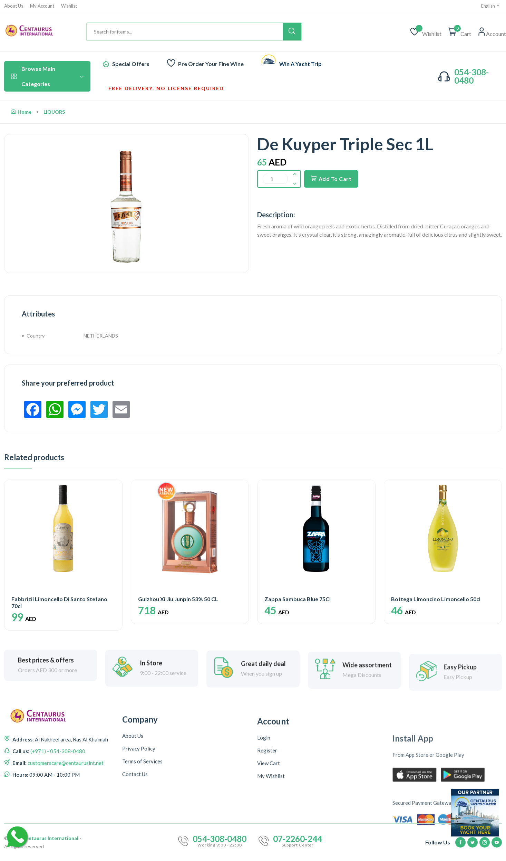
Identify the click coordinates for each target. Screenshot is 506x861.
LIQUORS (54, 112)
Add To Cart (331, 179)
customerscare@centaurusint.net (65, 801)
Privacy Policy (138, 825)
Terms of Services (142, 838)
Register (267, 842)
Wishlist (69, 6)
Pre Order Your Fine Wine (211, 63)
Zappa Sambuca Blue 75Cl (297, 599)
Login (263, 829)
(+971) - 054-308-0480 (57, 790)
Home (21, 112)
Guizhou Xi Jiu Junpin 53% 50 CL (178, 599)
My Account (42, 6)
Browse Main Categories (47, 76)
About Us (13, 6)
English (490, 5)
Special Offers (130, 63)
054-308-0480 (471, 76)
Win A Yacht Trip (300, 63)
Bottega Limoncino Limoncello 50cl (435, 599)
